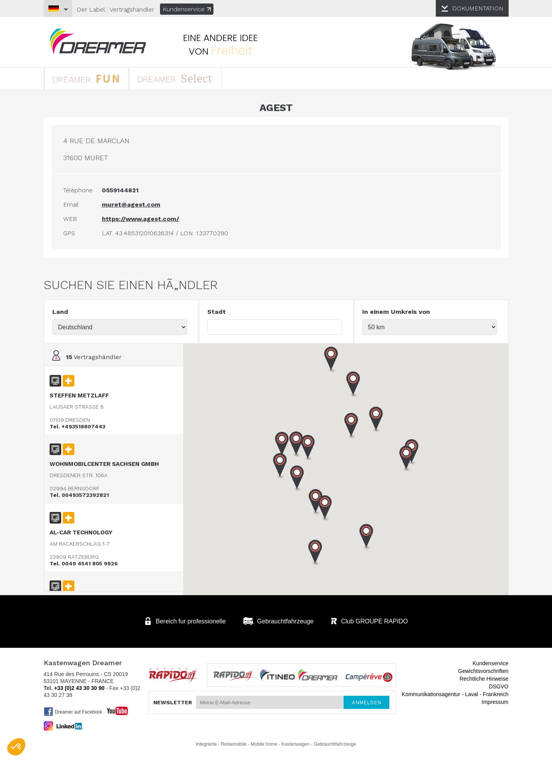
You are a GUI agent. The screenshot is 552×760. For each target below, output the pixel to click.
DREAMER (85, 78)
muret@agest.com (131, 204)
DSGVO (499, 686)
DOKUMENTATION (478, 8)
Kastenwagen (296, 744)
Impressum (494, 702)
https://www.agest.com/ (140, 219)
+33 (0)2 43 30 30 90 (79, 688)
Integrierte (206, 744)
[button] (406, 459)
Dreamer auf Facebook (73, 711)
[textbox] (274, 327)
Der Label (91, 9)
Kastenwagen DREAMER (98, 42)
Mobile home (264, 744)
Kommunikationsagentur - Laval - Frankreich (455, 694)
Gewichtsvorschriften (483, 671)
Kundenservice (187, 9)
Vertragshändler (132, 9)
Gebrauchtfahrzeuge (335, 744)
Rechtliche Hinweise (483, 679)
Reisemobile (233, 744)
